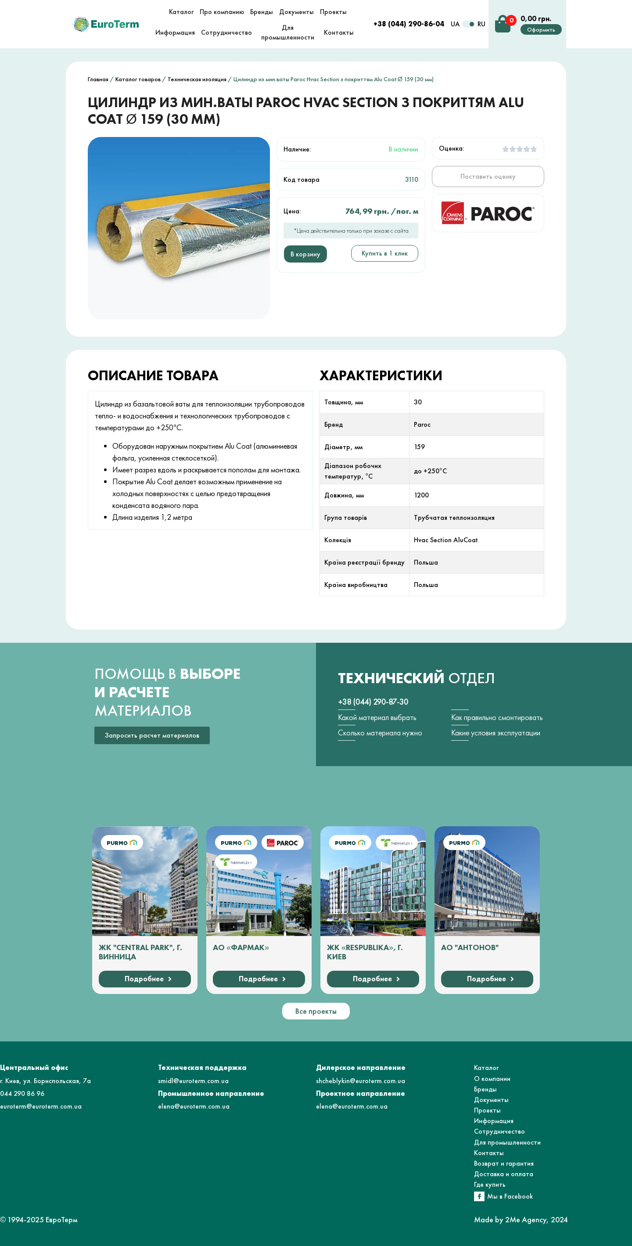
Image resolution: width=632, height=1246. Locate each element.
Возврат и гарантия (504, 1163)
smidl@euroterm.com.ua (193, 1080)
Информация (494, 1120)
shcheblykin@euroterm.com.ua (360, 1080)
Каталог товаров (138, 79)
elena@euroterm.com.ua (194, 1106)
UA (455, 24)
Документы (491, 1099)
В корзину (305, 254)
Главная (98, 79)
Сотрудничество (499, 1131)
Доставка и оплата (503, 1173)
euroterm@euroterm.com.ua (41, 1106)
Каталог (486, 1067)
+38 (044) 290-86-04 (408, 24)
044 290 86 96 (22, 1093)
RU (481, 24)
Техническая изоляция (197, 79)
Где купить (490, 1184)
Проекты (487, 1110)
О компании (492, 1078)
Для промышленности (507, 1142)
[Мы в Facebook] (479, 1196)
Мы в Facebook (510, 1196)
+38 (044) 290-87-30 (373, 702)
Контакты (489, 1152)
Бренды (485, 1089)
